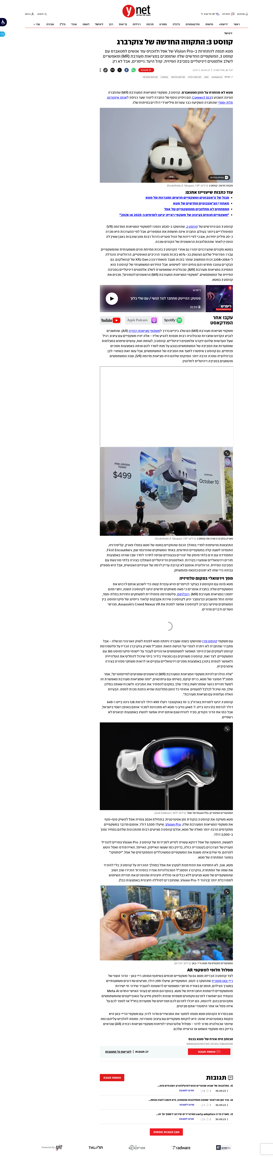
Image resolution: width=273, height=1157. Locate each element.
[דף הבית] (136, 17)
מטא (206, 77)
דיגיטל (228, 33)
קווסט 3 (164, 77)
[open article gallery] (166, 145)
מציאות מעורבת (150, 77)
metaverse (217, 77)
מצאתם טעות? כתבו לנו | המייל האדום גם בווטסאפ (209, 1043)
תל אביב (207, 14)
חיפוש (40, 14)
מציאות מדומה (178, 77)
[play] (112, 299)
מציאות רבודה (194, 77)
